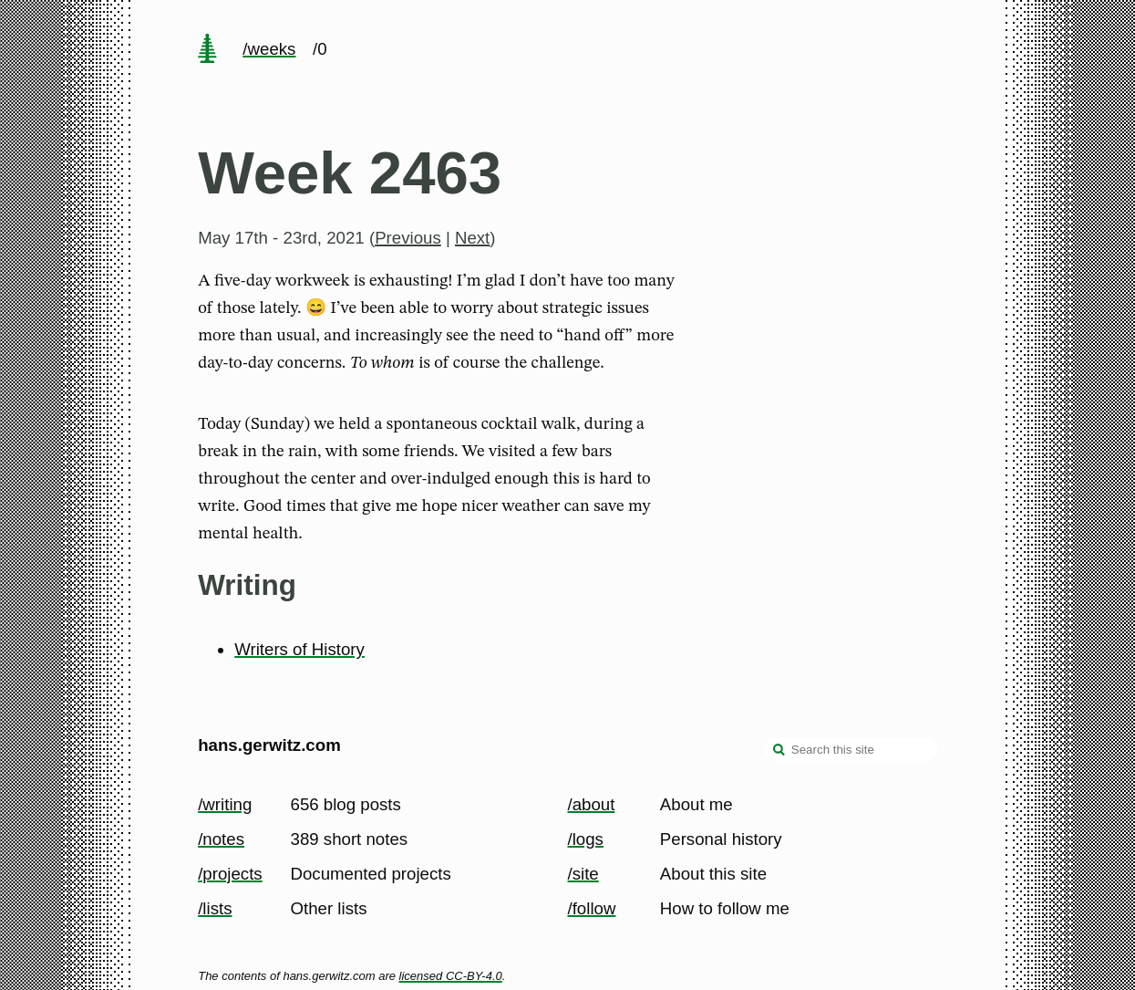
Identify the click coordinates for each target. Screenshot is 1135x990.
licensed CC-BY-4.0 (450, 976)
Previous (408, 237)
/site (583, 873)
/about (591, 804)
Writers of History (299, 649)
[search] (779, 751)
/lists (215, 908)
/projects (230, 873)
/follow (592, 908)
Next (472, 237)
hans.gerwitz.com (269, 745)
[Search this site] (850, 749)
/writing (225, 804)
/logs (586, 839)
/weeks (268, 48)
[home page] (208, 50)
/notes (221, 839)
